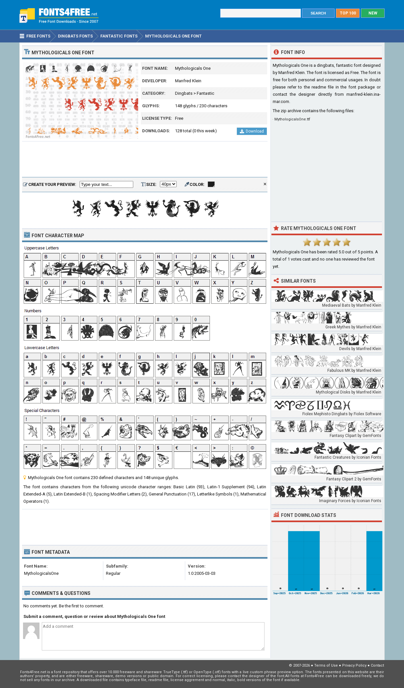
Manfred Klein (188, 80)
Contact (377, 665)
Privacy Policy (354, 665)
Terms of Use (326, 665)
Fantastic (205, 93)
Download (252, 131)
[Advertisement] (144, 159)
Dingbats (183, 93)
